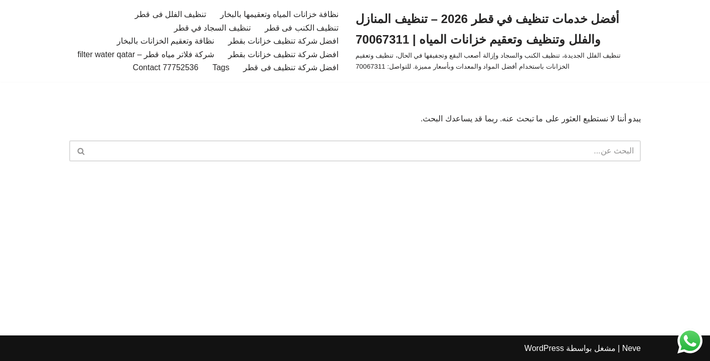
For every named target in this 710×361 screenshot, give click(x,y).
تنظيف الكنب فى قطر (301, 28)
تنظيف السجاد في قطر (212, 28)
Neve (631, 348)
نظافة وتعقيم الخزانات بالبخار (165, 41)
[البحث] (366, 150)
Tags (221, 67)
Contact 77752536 (166, 67)
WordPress (544, 348)
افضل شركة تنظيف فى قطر (290, 67)
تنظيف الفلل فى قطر (170, 14)
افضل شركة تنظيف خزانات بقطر (283, 41)
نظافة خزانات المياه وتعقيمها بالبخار (279, 14)
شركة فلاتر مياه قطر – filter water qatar (146, 54)
